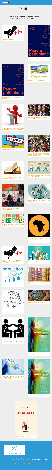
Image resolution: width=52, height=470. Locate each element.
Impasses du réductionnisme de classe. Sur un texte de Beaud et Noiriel (13, 285)
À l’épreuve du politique (8, 39)
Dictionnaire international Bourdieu (37, 284)
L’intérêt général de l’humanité (35, 303)
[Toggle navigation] (50, 2)
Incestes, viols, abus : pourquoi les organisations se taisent (10, 209)
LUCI (2, 2)
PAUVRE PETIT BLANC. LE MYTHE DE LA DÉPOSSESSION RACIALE (12, 98)
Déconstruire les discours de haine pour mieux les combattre (12, 343)
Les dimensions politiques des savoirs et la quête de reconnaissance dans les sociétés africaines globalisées (39, 155)
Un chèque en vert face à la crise (36, 80)
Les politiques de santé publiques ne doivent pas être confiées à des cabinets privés (13, 226)
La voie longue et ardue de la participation (38, 354)
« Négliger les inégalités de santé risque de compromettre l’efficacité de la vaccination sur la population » (13, 378)
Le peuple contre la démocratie (9, 150)
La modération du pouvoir (21, 437)
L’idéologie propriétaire (33, 262)
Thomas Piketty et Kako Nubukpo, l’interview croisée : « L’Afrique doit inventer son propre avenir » (39, 240)
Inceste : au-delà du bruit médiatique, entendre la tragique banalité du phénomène (11, 262)
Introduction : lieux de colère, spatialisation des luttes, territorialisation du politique (13, 129)
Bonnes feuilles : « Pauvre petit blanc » (38, 59)
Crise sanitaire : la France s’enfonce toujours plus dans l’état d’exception (39, 202)
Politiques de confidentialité (22, 464)
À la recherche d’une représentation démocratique (11, 312)
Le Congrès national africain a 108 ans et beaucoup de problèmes (12, 178)
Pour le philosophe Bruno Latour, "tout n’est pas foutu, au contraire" (39, 176)
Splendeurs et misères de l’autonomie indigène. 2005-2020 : (37, 118)
